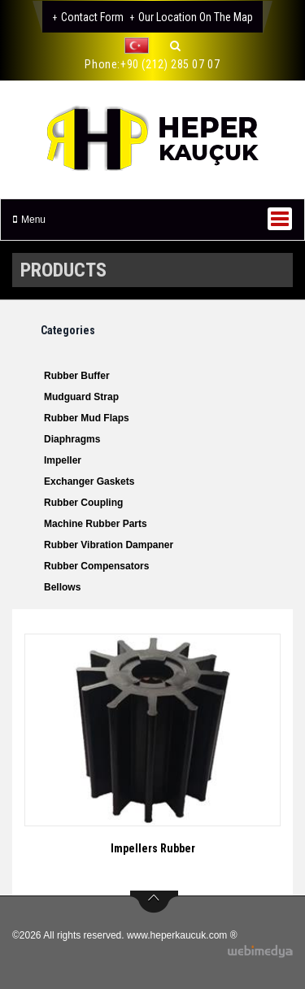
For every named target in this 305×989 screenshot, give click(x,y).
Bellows (62, 587)
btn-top (154, 902)
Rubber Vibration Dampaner (108, 545)
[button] (140, 45)
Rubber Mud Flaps (86, 418)
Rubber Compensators (96, 566)
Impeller (62, 460)
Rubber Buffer (77, 375)
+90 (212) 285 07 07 (170, 64)
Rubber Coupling (83, 502)
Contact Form (92, 17)
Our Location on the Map (195, 17)
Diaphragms (72, 439)
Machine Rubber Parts (95, 523)
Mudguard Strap (81, 397)
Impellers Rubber (153, 848)
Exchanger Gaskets (89, 481)
